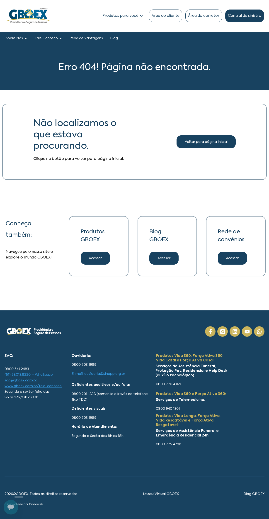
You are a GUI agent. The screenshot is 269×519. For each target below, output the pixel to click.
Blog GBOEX (254, 494)
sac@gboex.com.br (21, 380)
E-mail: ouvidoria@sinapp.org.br (98, 373)
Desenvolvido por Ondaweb (24, 504)
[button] (164, 258)
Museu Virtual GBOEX (161, 494)
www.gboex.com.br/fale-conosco (33, 386)
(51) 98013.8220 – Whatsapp (29, 374)
